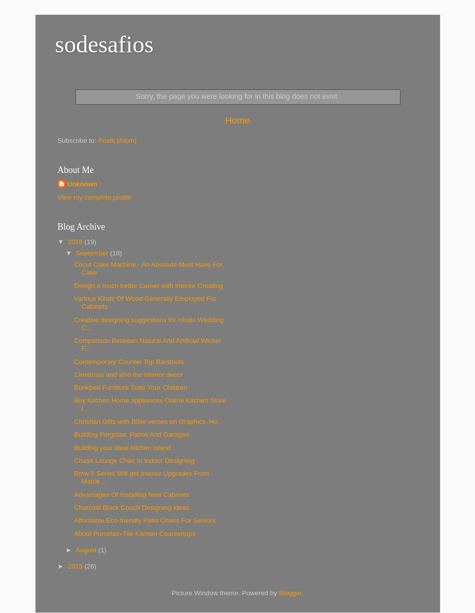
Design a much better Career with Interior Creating (148, 285)
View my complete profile (95, 197)
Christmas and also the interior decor (128, 374)
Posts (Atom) (117, 140)
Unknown (83, 184)
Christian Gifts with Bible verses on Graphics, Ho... (148, 421)
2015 (76, 566)
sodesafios (104, 44)
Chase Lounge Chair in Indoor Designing (134, 460)
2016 (76, 241)
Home (237, 120)
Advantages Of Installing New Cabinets (131, 494)
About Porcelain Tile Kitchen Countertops (134, 533)
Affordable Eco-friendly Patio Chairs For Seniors (145, 520)
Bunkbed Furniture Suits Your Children (130, 387)
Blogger (290, 593)
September (93, 253)
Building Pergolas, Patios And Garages (131, 434)
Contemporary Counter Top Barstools (129, 362)
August (87, 550)
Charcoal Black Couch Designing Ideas (131, 507)
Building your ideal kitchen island (122, 447)
